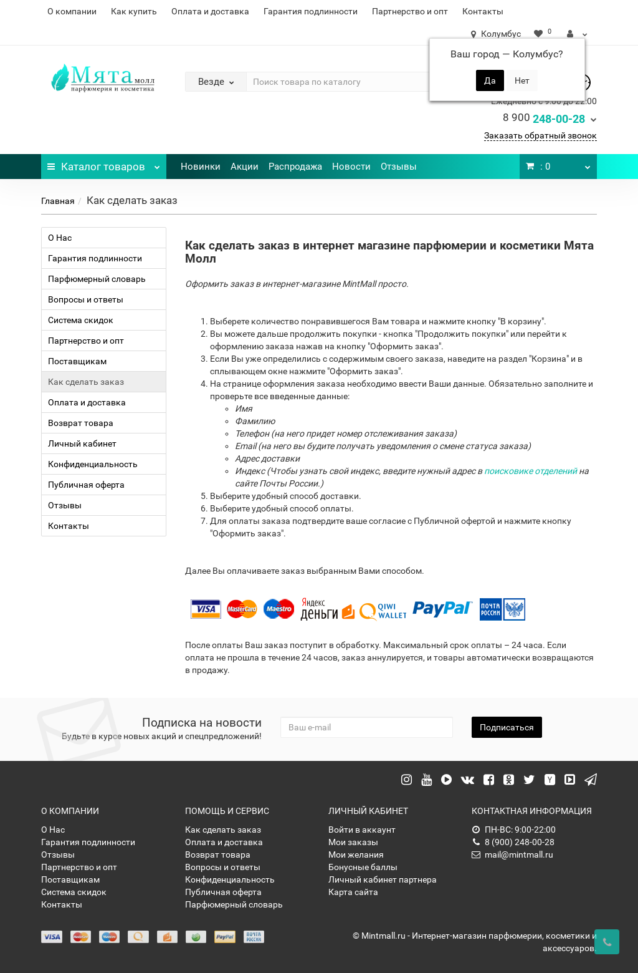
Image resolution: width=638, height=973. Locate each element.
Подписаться (507, 727)
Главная (58, 201)
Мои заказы (353, 842)
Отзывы (399, 166)
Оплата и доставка (210, 11)
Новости (351, 166)
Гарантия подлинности (311, 11)
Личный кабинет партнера (382, 879)
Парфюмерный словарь (97, 279)
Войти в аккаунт (362, 830)
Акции (245, 166)
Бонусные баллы (363, 867)
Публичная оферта (86, 485)
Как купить (134, 11)
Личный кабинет (82, 443)
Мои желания (356, 854)
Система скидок (80, 320)
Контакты (482, 11)
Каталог (103, 163)
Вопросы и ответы (85, 299)
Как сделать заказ (86, 382)
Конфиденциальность (93, 464)
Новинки (201, 166)
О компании (72, 11)
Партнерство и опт (410, 11)
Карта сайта (353, 892)
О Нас (60, 238)
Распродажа (295, 166)
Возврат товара (80, 423)
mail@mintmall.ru (512, 854)
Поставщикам (77, 361)
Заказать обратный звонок (540, 135)
